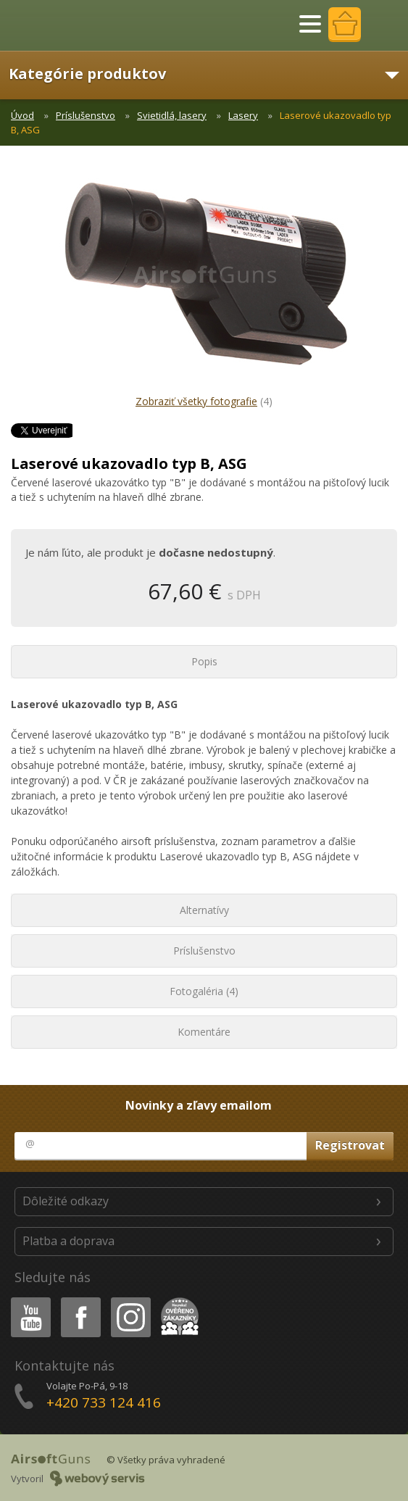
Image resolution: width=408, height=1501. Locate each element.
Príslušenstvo (85, 115)
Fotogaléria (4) (204, 991)
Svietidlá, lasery (172, 115)
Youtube (26, 1299)
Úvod (22, 115)
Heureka (177, 1299)
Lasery (243, 115)
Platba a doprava (68, 1241)
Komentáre (204, 1032)
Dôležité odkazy (65, 1201)
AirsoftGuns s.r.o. (61, 25)
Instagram (130, 1299)
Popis (204, 661)
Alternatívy (204, 910)
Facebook (79, 1299)
